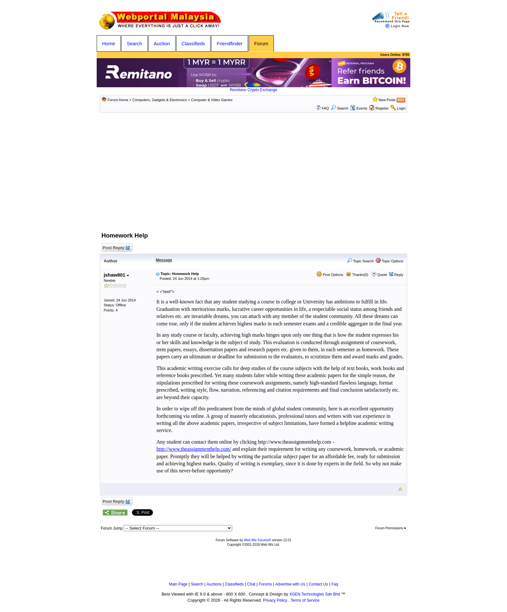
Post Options (330, 275)
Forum (261, 43)
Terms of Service (305, 600)
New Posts (387, 100)
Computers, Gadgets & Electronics (160, 100)
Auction (162, 43)
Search (134, 43)
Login (401, 108)
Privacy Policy (275, 600)
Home (108, 43)
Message (164, 260)
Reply (398, 275)
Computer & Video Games (211, 100)
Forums (265, 584)
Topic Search (360, 261)
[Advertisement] (253, 177)
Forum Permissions (390, 528)
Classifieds (193, 43)
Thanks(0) (357, 275)
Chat (251, 584)
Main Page (178, 584)
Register (382, 108)
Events (358, 108)
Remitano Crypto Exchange (253, 90)
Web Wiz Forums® (257, 540)
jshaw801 (116, 275)
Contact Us (318, 584)
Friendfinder (230, 43)
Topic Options (390, 261)
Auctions (214, 584)
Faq (334, 584)
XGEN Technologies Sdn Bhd (314, 594)
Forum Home (118, 100)
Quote (382, 275)
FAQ (325, 108)
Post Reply (116, 248)
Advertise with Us (290, 584)
